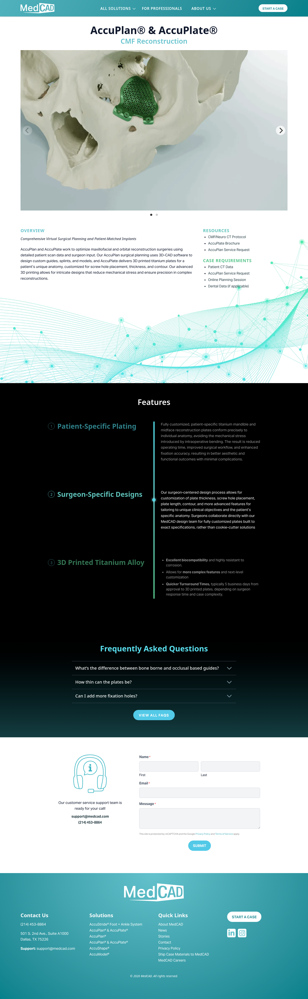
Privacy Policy (202, 833)
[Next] (280, 130)
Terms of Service (224, 833)
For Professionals (162, 8)
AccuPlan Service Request (229, 250)
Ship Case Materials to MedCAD (183, 954)
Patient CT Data (220, 267)
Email (144, 783)
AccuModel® (99, 954)
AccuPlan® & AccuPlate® (108, 930)
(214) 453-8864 (90, 822)
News (162, 930)
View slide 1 (151, 215)
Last (204, 775)
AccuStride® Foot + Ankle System (115, 924)
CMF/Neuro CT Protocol (227, 237)
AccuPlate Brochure (224, 243)
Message (147, 804)
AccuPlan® (97, 936)
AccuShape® (99, 948)
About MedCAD (170, 924)
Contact (164, 942)
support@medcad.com (90, 816)
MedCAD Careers (172, 960)
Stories (164, 936)
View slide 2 (157, 215)
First (142, 775)
